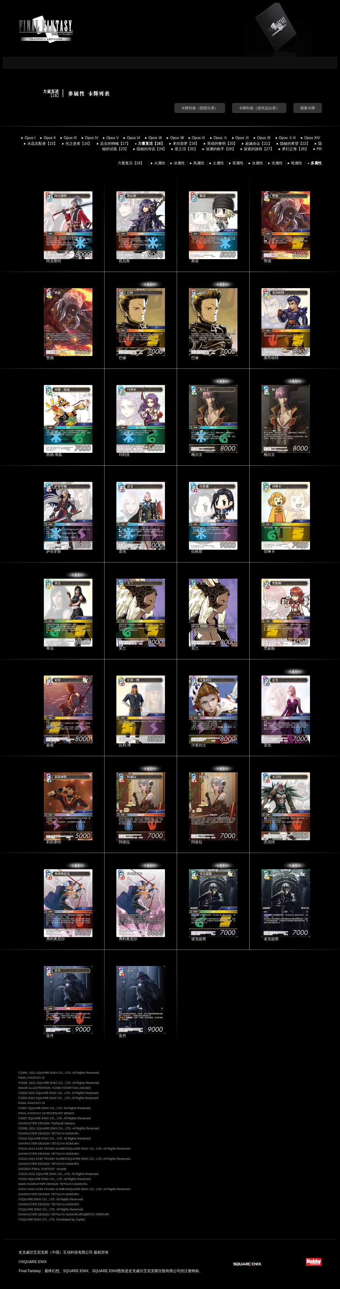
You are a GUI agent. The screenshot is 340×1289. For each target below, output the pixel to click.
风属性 (198, 163)
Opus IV (91, 138)
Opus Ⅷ (176, 138)
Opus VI (133, 138)
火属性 (159, 163)
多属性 (316, 163)
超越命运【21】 (258, 143)
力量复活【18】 (151, 143)
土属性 (218, 163)
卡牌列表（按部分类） (199, 108)
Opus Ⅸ (198, 138)
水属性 (257, 163)
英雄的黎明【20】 (222, 143)
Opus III (70, 138)
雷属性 (238, 163)
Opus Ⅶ (155, 138)
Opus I (30, 138)
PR (319, 149)
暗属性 (296, 163)
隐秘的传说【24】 (152, 149)
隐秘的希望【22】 (295, 143)
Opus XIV (312, 138)
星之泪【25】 (186, 149)
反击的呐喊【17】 (115, 143)
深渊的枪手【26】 (221, 149)
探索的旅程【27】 (259, 149)
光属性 (277, 163)
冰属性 (179, 163)
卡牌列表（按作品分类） (259, 108)
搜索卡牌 (307, 108)
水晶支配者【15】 (42, 143)
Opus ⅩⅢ (287, 138)
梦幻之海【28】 (295, 149)
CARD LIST (131, 63)
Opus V (112, 138)
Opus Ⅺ (242, 138)
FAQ (150, 284)
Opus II (49, 138)
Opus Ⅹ (220, 138)
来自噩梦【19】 (186, 143)
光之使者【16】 (78, 143)
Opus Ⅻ (264, 138)
